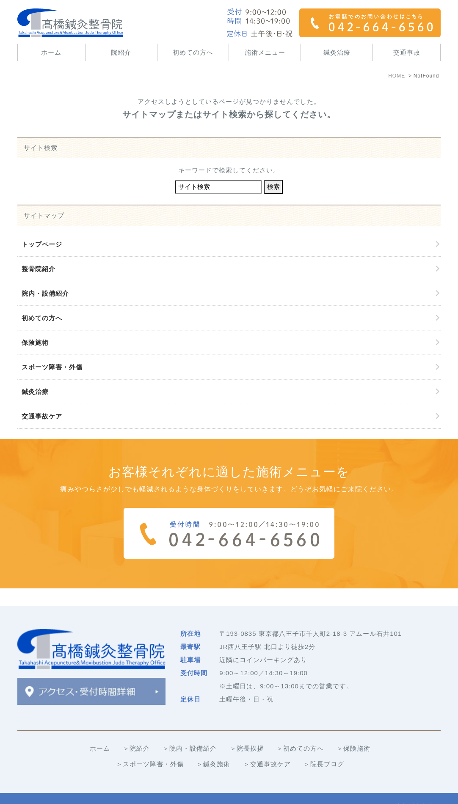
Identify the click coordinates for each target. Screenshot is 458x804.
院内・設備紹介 (45, 293)
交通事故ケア (42, 416)
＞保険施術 (353, 731)
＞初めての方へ (300, 731)
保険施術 (35, 342)
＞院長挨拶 (247, 731)
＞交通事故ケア (267, 746)
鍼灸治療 (336, 52)
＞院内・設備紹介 (190, 731)
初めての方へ (193, 52)
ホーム (51, 52)
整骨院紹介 (38, 268)
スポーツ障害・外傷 (52, 367)
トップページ (42, 244)
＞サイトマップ (41, 789)
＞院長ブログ (323, 746)
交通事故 (406, 52)
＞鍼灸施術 (213, 746)
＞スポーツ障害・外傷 (150, 746)
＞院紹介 (136, 731)
